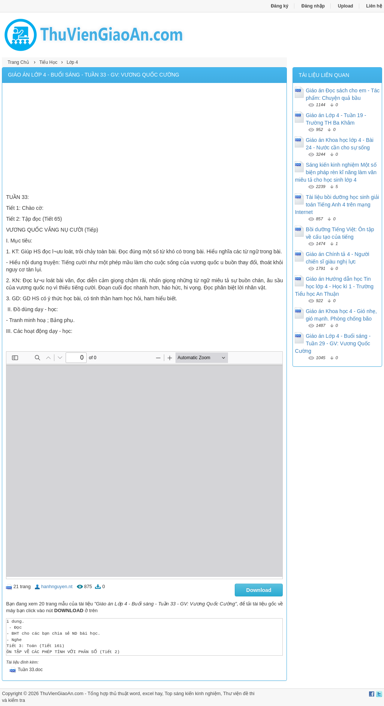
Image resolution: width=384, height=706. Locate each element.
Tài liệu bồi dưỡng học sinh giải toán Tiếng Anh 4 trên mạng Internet (337, 204)
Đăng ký (279, 6)
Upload (345, 6)
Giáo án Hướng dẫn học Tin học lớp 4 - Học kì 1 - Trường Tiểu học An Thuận (334, 286)
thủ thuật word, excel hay (136, 693)
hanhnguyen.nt (56, 586)
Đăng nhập (313, 6)
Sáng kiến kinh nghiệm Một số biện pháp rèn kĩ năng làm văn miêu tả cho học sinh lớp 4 (335, 172)
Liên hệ (374, 6)
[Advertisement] (144, 139)
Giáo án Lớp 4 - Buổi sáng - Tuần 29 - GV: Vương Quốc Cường (332, 343)
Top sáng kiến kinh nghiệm (192, 693)
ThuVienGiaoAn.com (62, 693)
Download (259, 590)
